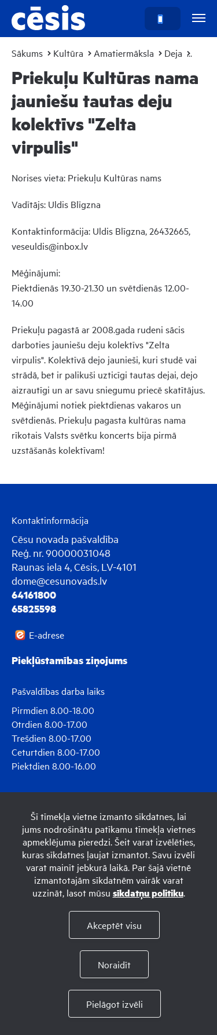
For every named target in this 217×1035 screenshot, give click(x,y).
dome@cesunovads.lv (59, 580)
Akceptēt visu (114, 925)
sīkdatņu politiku (148, 892)
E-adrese (46, 634)
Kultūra (68, 53)
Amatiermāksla (124, 53)
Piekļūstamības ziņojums (69, 660)
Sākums (27, 53)
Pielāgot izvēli (114, 1003)
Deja (173, 53)
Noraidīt (114, 964)
